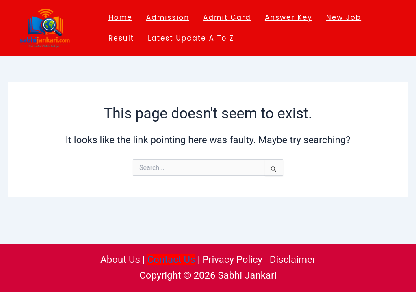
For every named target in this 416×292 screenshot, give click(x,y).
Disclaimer (293, 259)
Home (120, 17)
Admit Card (227, 17)
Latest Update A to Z (191, 38)
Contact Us (171, 259)
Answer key (288, 17)
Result (121, 38)
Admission (167, 17)
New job (343, 17)
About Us (120, 259)
